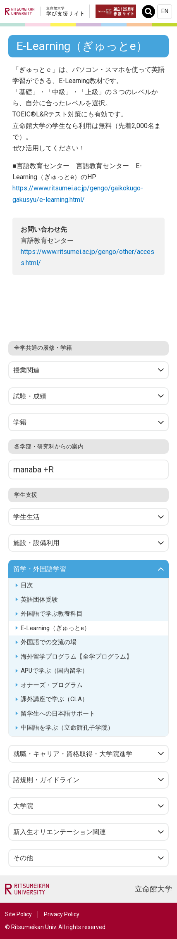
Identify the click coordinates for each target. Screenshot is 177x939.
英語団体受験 (39, 599)
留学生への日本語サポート (58, 713)
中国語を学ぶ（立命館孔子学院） (67, 727)
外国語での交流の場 (49, 642)
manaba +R (33, 469)
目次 (27, 585)
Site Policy (18, 914)
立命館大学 (153, 888)
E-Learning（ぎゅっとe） (55, 628)
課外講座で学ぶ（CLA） (54, 699)
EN (164, 11)
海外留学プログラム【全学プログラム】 (76, 656)
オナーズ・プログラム (52, 685)
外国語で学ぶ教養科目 (52, 613)
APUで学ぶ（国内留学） (54, 670)
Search (150, 11)
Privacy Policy (61, 914)
